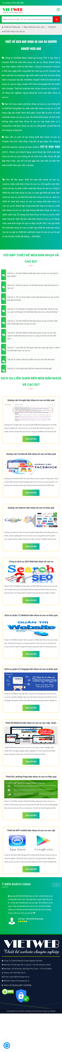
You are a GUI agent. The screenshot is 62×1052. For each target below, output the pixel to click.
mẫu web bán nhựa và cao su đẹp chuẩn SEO (24, 223)
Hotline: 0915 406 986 (13, 3)
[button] (31, 274)
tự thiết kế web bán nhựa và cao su (35, 197)
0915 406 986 (50, 147)
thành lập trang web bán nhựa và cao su (35, 206)
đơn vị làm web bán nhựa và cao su (35, 188)
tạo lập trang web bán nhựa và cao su (40, 210)
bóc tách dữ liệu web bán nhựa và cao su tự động (35, 219)
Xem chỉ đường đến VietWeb (17, 985)
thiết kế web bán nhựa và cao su (42, 179)
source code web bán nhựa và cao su (21, 184)
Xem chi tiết (31, 439)
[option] (31, 909)
